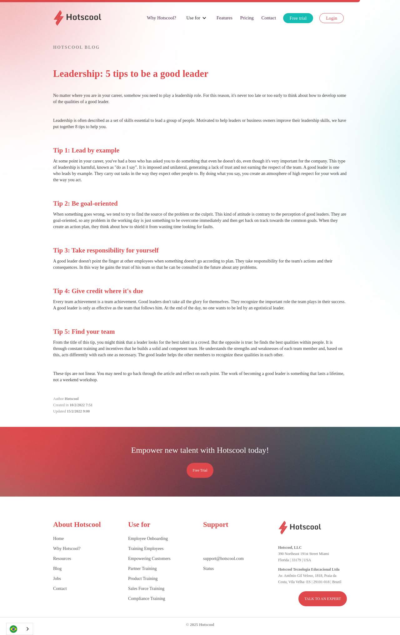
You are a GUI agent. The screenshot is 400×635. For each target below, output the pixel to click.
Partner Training (142, 568)
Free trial (298, 18)
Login (331, 18)
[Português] (20, 629)
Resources (62, 558)
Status (208, 568)
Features (224, 17)
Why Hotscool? (161, 17)
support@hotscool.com (223, 558)
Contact (268, 17)
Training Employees (145, 548)
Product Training (143, 578)
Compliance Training (146, 598)
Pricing (246, 17)
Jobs (57, 578)
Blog (57, 568)
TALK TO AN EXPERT (322, 599)
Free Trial (199, 470)
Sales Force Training (146, 588)
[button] (196, 18)
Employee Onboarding (148, 538)
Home (58, 538)
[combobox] (19, 629)
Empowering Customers (149, 558)
